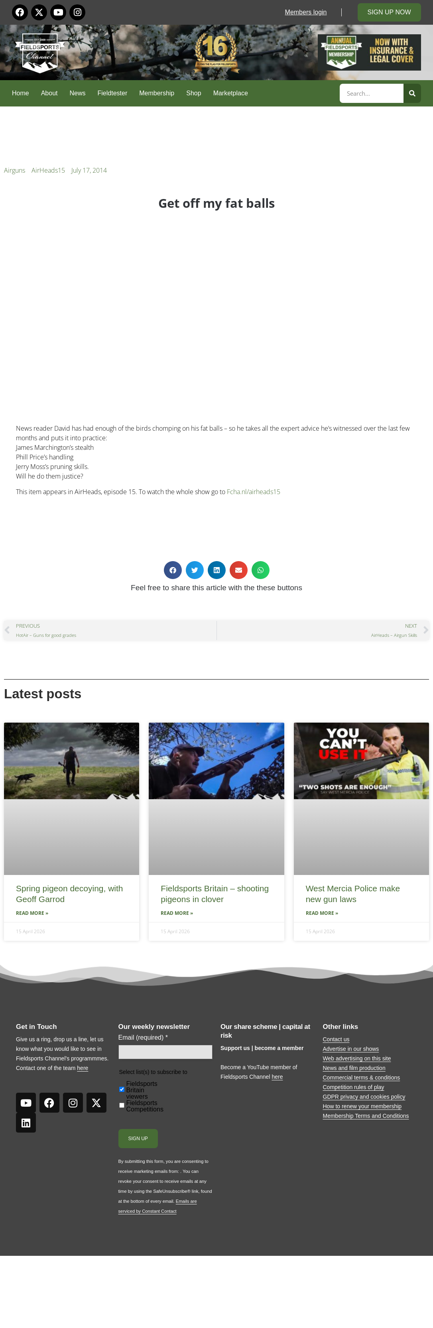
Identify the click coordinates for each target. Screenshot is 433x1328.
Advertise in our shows (351, 1049)
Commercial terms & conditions (361, 1077)
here (82, 1068)
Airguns (14, 170)
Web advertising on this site (357, 1058)
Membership (156, 93)
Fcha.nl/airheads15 (253, 491)
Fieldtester (113, 93)
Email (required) (143, 1037)
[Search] (412, 93)
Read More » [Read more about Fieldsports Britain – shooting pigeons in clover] (177, 913)
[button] (173, 570)
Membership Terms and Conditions (366, 1116)
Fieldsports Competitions (144, 1106)
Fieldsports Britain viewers (141, 1090)
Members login (306, 12)
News (78, 93)
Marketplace (230, 93)
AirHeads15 (48, 170)
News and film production (354, 1068)
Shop (193, 93)
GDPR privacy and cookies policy (364, 1097)
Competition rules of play (353, 1087)
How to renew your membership (362, 1106)
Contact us (336, 1039)
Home (20, 93)
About (49, 93)
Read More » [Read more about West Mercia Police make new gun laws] (322, 913)
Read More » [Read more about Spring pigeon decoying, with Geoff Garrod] (32, 913)
